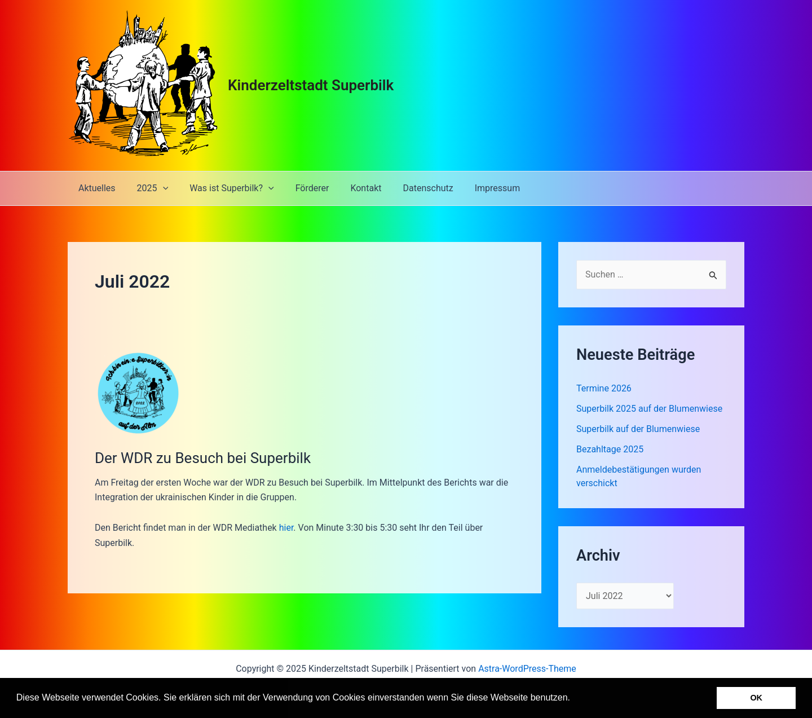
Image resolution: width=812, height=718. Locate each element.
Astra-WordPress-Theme (527, 668)
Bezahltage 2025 (609, 449)
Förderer (300, 188)
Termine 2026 (604, 388)
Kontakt (350, 188)
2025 (148, 188)
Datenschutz (409, 188)
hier (286, 527)
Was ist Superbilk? (223, 188)
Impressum (475, 188)
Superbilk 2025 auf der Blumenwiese (649, 408)
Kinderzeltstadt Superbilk (311, 85)
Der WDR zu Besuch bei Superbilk (203, 458)
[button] (574, 699)
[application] (158, 188)
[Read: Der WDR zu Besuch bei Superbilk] (137, 392)
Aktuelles (95, 188)
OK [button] (756, 697)
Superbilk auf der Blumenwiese (638, 429)
